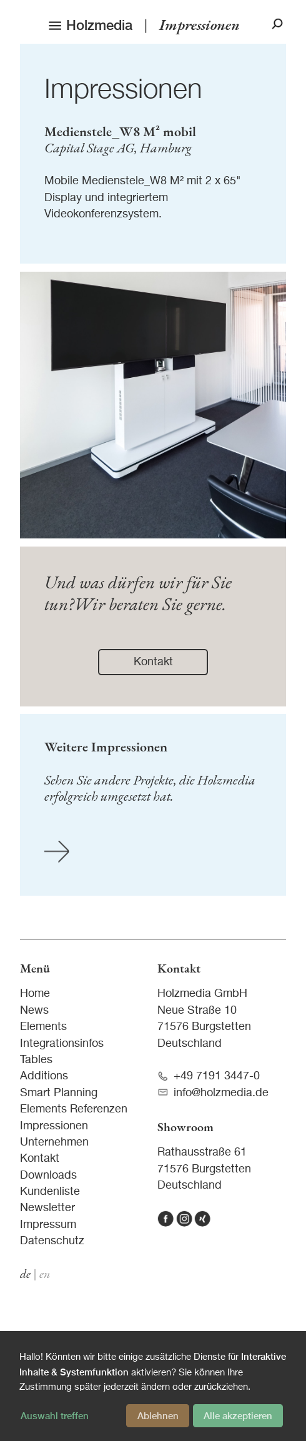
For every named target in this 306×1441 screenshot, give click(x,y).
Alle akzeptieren (238, 1415)
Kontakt (39, 1158)
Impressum (48, 1225)
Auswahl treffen (55, 1415)
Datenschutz (52, 1241)
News (34, 1010)
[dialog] (153, 1386)
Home (35, 993)
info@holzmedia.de (213, 1092)
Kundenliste (50, 1191)
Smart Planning (58, 1093)
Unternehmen (54, 1142)
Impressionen (123, 90)
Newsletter (47, 1208)
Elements (43, 1026)
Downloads (48, 1175)
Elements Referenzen (73, 1109)
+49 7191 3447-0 (208, 1076)
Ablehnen (158, 1415)
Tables (36, 1060)
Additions (44, 1076)
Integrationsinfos (62, 1043)
